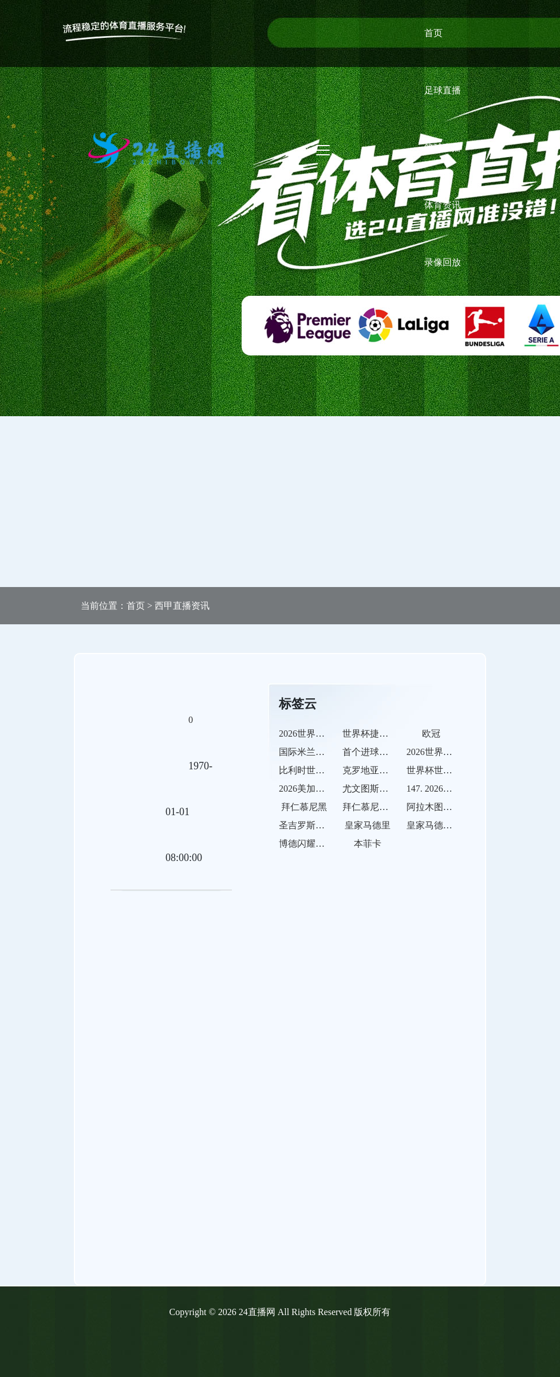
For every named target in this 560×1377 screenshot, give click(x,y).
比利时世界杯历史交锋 (324, 770)
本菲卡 (367, 843)
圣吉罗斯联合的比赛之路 (329, 825)
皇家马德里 (368, 825)
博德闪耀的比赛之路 (320, 843)
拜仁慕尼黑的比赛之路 (388, 807)
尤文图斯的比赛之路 (383, 788)
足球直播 (442, 90)
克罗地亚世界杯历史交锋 (392, 770)
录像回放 (442, 262)
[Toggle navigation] (322, 150)
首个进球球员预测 (379, 752)
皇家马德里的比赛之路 (452, 825)
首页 (433, 33)
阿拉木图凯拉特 (439, 807)
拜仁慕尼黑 (304, 807)
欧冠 (431, 733)
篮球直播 (442, 147)
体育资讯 (442, 205)
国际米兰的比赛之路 (320, 752)
